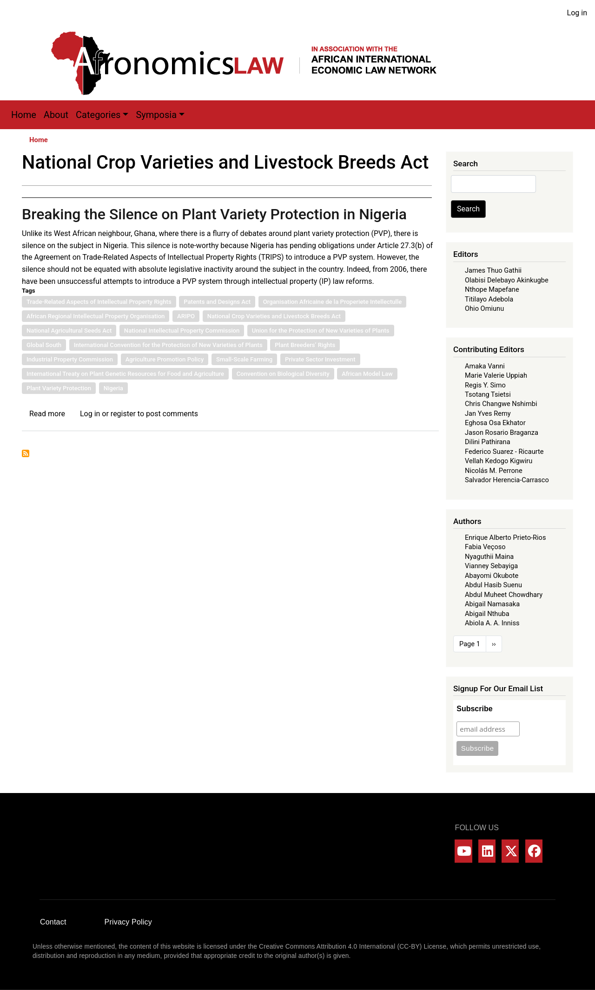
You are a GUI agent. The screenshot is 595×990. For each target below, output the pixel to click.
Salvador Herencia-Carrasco (507, 480)
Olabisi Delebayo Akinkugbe (507, 280)
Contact (53, 922)
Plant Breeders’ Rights (305, 344)
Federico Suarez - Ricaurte (504, 451)
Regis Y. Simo (485, 385)
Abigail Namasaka (492, 604)
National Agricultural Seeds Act (69, 330)
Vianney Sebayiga (491, 566)
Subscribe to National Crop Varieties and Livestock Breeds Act (25, 453)
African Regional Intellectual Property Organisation (95, 316)
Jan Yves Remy (488, 413)
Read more (47, 413)
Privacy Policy (128, 922)
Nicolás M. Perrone (493, 470)
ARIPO (186, 316)
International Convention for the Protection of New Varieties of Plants (168, 344)
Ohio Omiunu (484, 308)
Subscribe (474, 709)
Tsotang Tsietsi (488, 394)
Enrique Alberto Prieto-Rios (505, 537)
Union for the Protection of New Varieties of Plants (321, 330)
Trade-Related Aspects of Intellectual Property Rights (99, 301)
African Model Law (367, 373)
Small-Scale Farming (244, 359)
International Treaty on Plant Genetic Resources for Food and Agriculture (125, 373)
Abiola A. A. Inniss (492, 623)
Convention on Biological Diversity (283, 373)
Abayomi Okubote (491, 575)
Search (468, 208)
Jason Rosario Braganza (501, 432)
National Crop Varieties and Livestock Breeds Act (274, 316)
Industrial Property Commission (69, 359)
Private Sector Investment (320, 359)
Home (23, 114)
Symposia (156, 114)
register (123, 413)
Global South (43, 344)
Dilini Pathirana (487, 442)
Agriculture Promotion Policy (165, 359)
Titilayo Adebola (489, 299)
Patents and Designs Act (217, 301)
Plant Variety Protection (58, 388)
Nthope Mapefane (492, 289)
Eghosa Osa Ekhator (495, 423)
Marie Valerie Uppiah (496, 375)
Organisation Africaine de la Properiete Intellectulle (332, 301)
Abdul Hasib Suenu (493, 585)
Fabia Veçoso (485, 547)
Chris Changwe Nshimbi (501, 404)
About (56, 114)
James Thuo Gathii (493, 270)
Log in (577, 12)
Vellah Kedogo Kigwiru (498, 461)
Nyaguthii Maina (489, 556)
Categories (98, 114)
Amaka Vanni (485, 366)
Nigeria (113, 388)
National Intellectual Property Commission (181, 330)
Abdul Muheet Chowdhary (503, 594)
